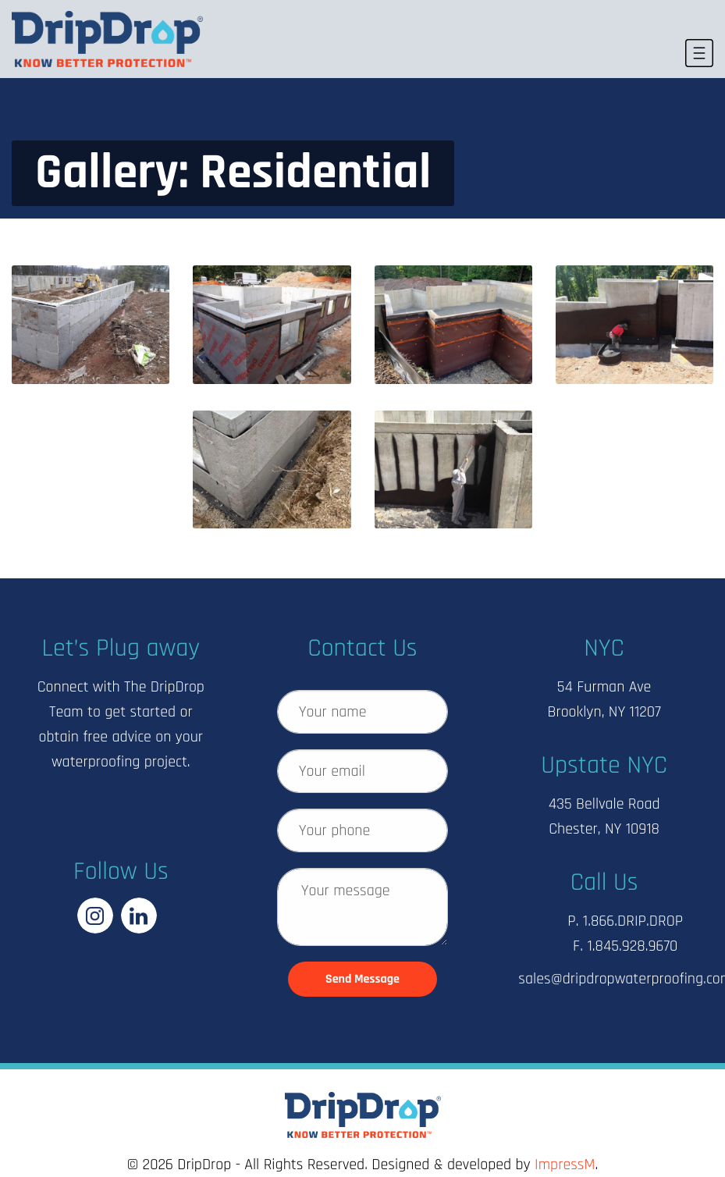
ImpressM (565, 1164)
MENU (697, 45)
